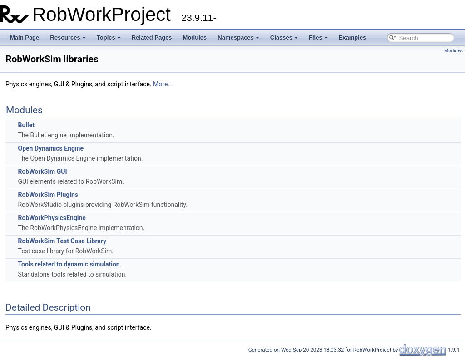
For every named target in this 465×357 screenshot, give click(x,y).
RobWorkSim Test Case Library (62, 241)
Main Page (24, 37)
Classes (284, 37)
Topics (109, 37)
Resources (67, 37)
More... (163, 84)
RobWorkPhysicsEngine (51, 217)
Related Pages (152, 37)
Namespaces (238, 37)
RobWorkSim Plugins (48, 194)
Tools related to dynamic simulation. (69, 264)
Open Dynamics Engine (51, 148)
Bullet (26, 125)
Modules (195, 37)
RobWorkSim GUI (42, 171)
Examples (352, 37)
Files (318, 37)
